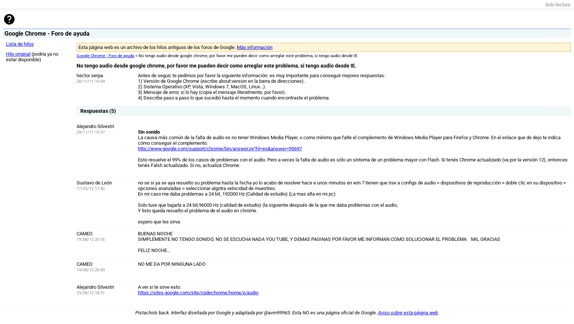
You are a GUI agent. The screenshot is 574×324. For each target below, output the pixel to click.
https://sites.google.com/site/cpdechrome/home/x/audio (198, 292)
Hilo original (18, 54)
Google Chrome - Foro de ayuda (105, 55)
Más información (255, 47)
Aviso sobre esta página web (408, 312)
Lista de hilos (20, 44)
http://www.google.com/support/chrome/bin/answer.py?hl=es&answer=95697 (220, 148)
